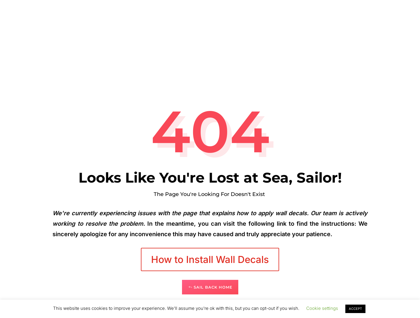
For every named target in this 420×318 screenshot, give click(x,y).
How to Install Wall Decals (210, 259)
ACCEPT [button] (355, 309)
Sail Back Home (213, 287)
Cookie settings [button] (322, 308)
